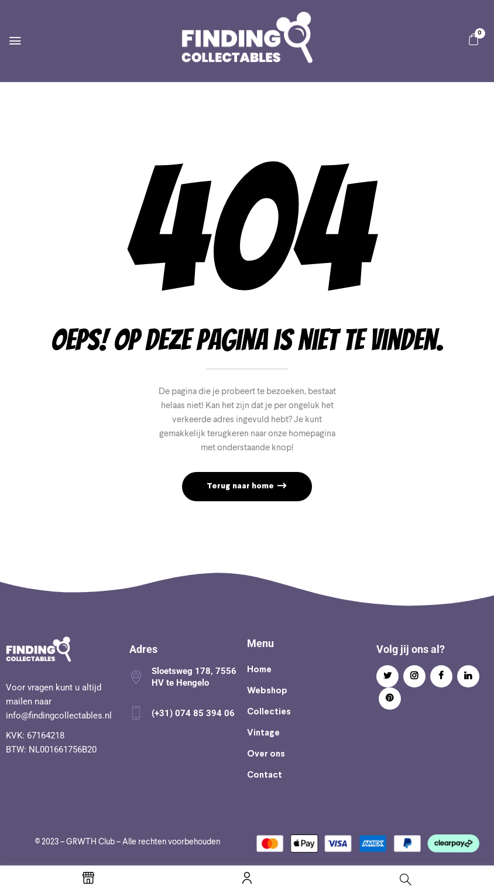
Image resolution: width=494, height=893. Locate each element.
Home (259, 670)
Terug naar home (241, 486)
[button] (473, 40)
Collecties (269, 712)
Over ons (266, 754)
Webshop (267, 691)
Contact (264, 775)
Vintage (263, 733)
